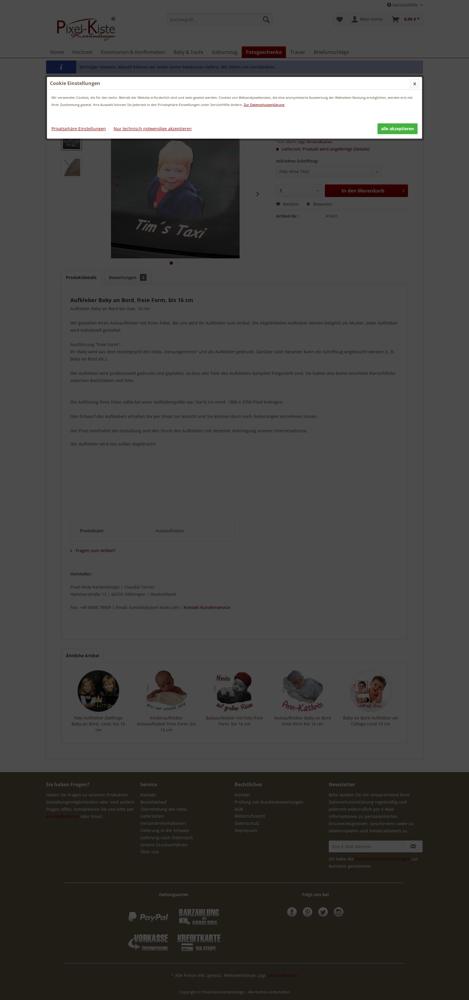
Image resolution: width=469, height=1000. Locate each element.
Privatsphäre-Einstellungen (78, 128)
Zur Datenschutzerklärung (264, 104)
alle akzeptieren (397, 128)
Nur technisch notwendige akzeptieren (153, 128)
